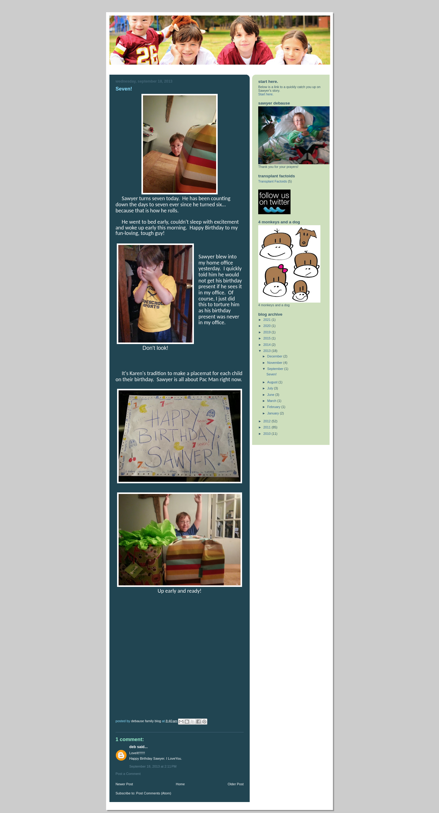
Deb (132, 747)
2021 (267, 319)
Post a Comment (128, 774)
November (275, 362)
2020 (267, 326)
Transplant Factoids (272, 181)
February (274, 407)
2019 (267, 332)
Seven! (271, 374)
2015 (267, 338)
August (273, 382)
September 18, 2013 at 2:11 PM (153, 766)
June (271, 394)
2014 (267, 344)
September (275, 369)
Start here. (265, 94)
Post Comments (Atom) (153, 793)
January (273, 413)
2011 (267, 427)
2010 (267, 433)
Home (180, 784)
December (275, 356)
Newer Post (124, 784)
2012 (267, 421)
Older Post (236, 784)
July (270, 388)
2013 (267, 351)
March (272, 401)
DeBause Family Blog (146, 720)
